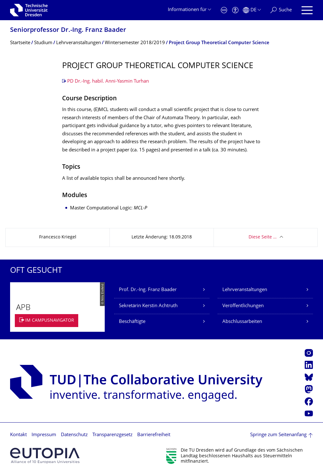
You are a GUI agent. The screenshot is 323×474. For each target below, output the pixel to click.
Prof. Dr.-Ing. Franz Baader (148, 290)
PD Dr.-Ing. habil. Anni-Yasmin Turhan (108, 81)
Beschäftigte (132, 321)
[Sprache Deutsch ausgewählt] (252, 10)
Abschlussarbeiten (242, 321)
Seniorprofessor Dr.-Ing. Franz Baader (68, 30)
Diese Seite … (263, 237)
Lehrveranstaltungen (244, 290)
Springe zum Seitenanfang (278, 435)
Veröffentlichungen (243, 306)
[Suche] (281, 10)
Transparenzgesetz (112, 435)
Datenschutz (74, 435)
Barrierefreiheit (153, 435)
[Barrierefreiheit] (235, 10)
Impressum (44, 435)
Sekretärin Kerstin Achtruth (148, 306)
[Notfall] (223, 10)
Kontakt (18, 435)
